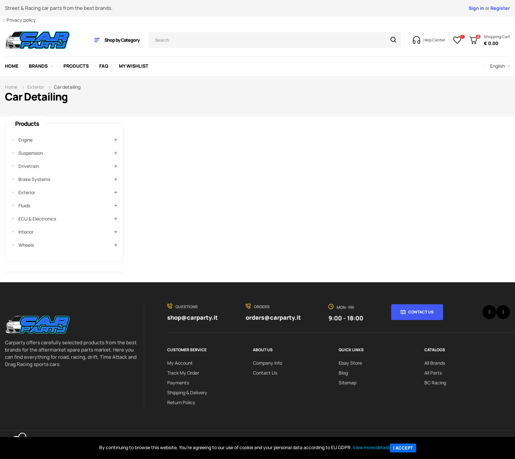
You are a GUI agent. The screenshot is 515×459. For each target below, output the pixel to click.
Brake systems (34, 179)
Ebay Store (350, 363)
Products (27, 123)
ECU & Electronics (37, 219)
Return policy (181, 402)
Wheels (26, 245)
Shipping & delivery (187, 392)
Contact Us (421, 312)
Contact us (265, 373)
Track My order (183, 373)
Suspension (30, 153)
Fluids (24, 205)
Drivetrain (28, 166)
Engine (25, 140)
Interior (26, 232)
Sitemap (347, 382)
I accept (403, 448)
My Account (180, 363)
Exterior (26, 192)
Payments (178, 382)
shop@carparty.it (192, 317)
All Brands (434, 363)
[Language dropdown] (500, 66)
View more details (371, 447)
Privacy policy (21, 20)
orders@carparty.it (273, 317)
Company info (267, 363)
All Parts (433, 373)
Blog (343, 373)
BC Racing (435, 382)
